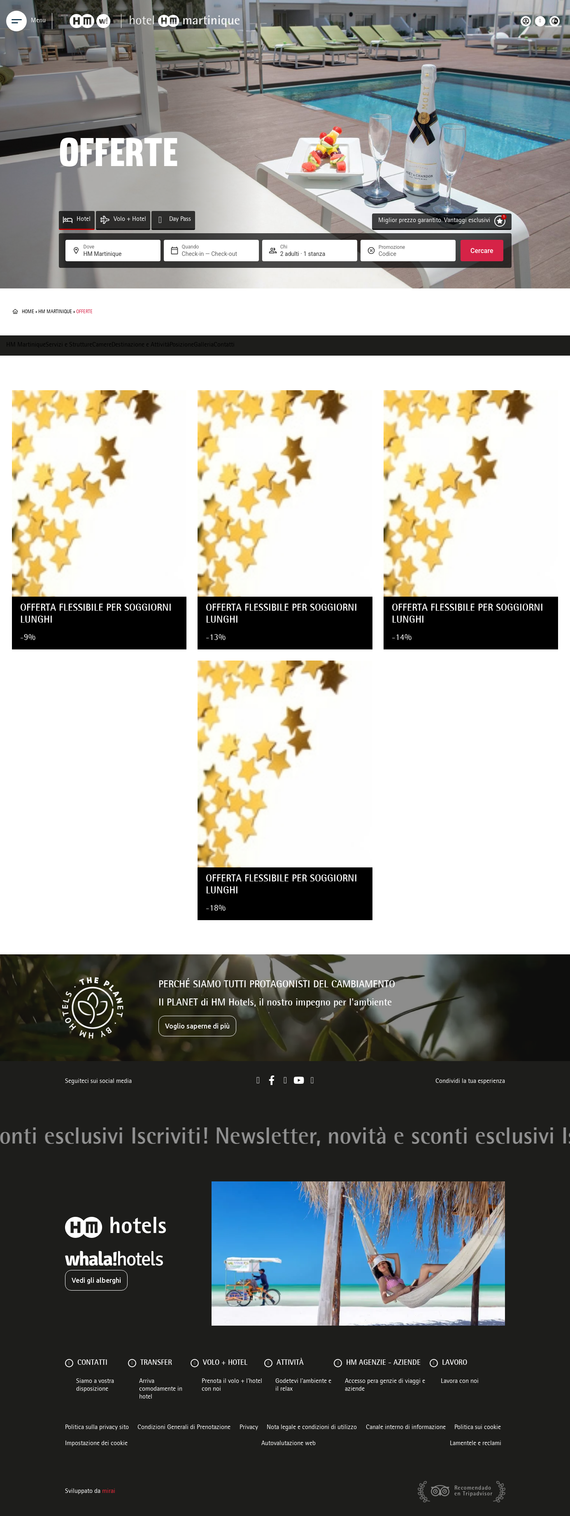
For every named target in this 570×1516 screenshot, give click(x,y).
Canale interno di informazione (406, 1428)
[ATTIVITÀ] (268, 1363)
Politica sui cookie (477, 1428)
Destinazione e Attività (141, 345)
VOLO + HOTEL (225, 1363)
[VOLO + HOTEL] (195, 1363)
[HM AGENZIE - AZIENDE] (338, 1363)
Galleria (204, 345)
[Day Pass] (160, 220)
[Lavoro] (434, 1363)
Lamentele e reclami (475, 1444)
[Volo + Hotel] (104, 220)
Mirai (108, 1491)
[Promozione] (398, 254)
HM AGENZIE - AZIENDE (383, 1363)
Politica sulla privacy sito (97, 1428)
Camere (102, 345)
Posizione (182, 345)
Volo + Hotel (130, 219)
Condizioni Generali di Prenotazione (183, 1428)
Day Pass (180, 219)
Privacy (249, 1428)
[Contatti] (69, 1363)
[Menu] (16, 21)
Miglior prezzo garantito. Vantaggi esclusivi (434, 221)
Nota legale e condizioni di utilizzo (312, 1428)
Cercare (481, 251)
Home (28, 311)
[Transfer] (132, 1363)
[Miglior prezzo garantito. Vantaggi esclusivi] (499, 221)
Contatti (224, 345)
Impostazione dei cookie (96, 1444)
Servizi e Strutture (69, 345)
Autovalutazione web (288, 1444)
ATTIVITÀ (290, 1363)
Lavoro (454, 1363)
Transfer (156, 1363)
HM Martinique (55, 311)
